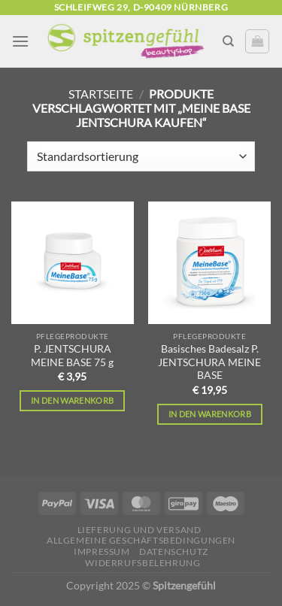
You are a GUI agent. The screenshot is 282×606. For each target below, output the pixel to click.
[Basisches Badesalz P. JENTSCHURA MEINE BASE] (209, 262)
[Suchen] (228, 41)
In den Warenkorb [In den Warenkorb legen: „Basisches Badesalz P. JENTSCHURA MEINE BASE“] (209, 414)
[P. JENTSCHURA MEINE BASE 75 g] (72, 262)
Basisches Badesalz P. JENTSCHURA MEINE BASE (209, 362)
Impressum (102, 551)
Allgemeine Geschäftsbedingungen (141, 540)
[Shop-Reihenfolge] (141, 156)
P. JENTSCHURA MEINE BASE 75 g (72, 355)
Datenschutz (173, 551)
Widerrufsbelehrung (142, 562)
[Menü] (20, 41)
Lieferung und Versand (139, 529)
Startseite (100, 93)
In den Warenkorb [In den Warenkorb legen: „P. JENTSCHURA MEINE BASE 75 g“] (72, 400)
